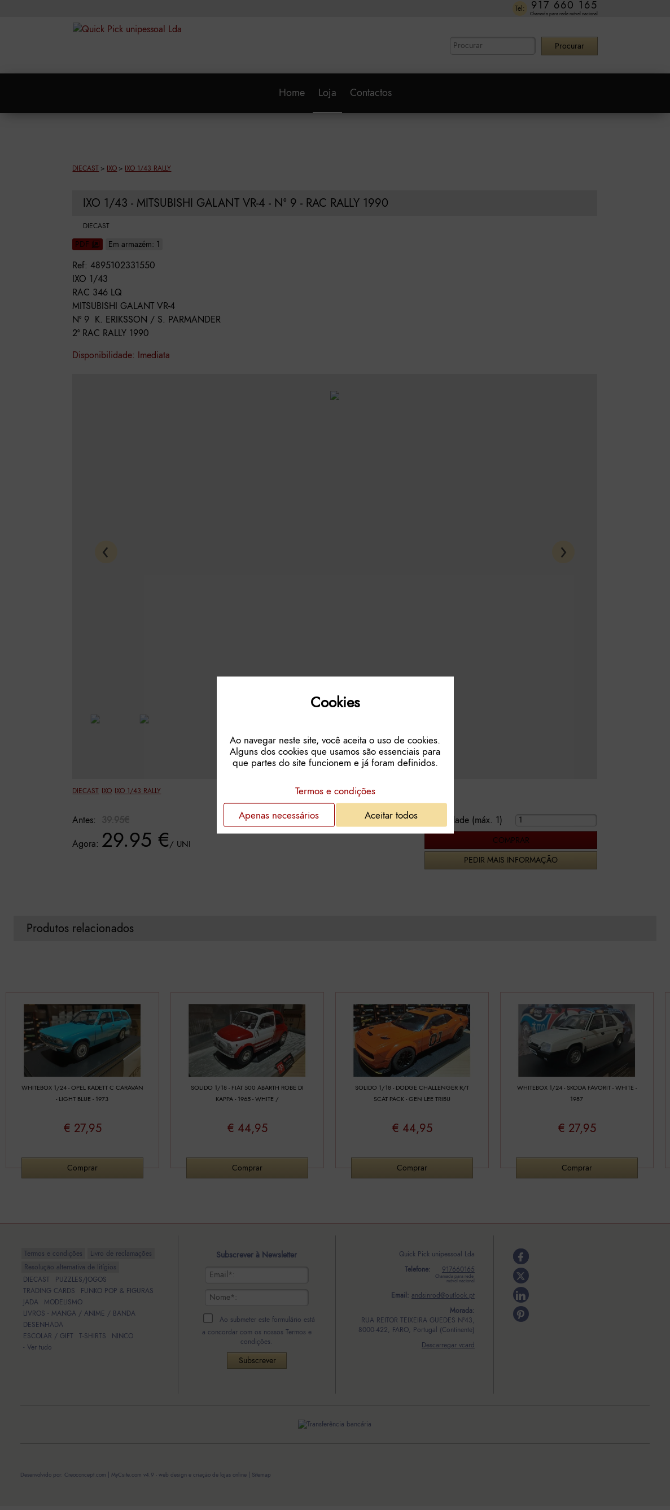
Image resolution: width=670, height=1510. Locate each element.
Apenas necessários (279, 815)
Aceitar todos (391, 815)
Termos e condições (335, 791)
